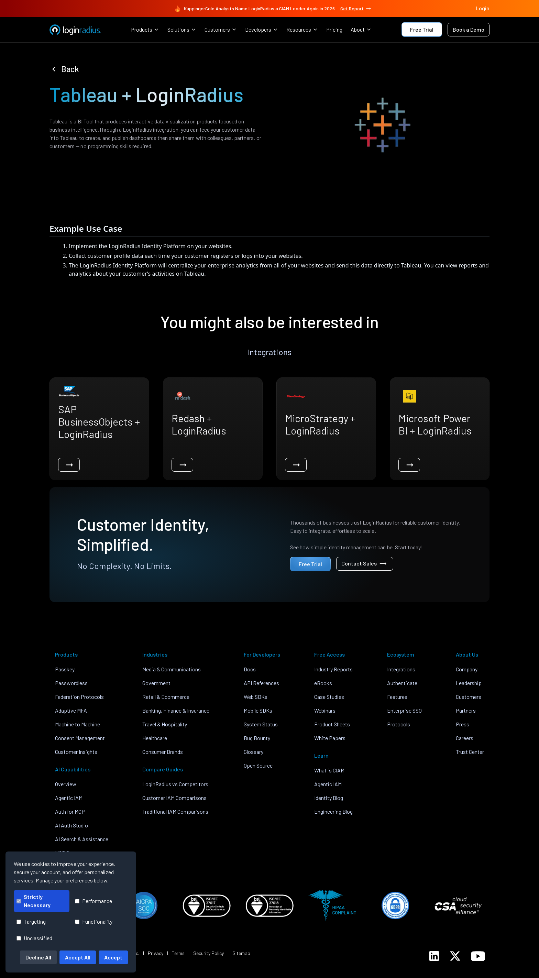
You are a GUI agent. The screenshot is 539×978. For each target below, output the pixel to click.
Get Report (356, 8)
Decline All (38, 957)
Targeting (31, 921)
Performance (93, 901)
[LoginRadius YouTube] (478, 956)
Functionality (93, 921)
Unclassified (34, 938)
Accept (113, 957)
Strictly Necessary (33, 900)
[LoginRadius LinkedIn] (434, 955)
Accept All (77, 957)
